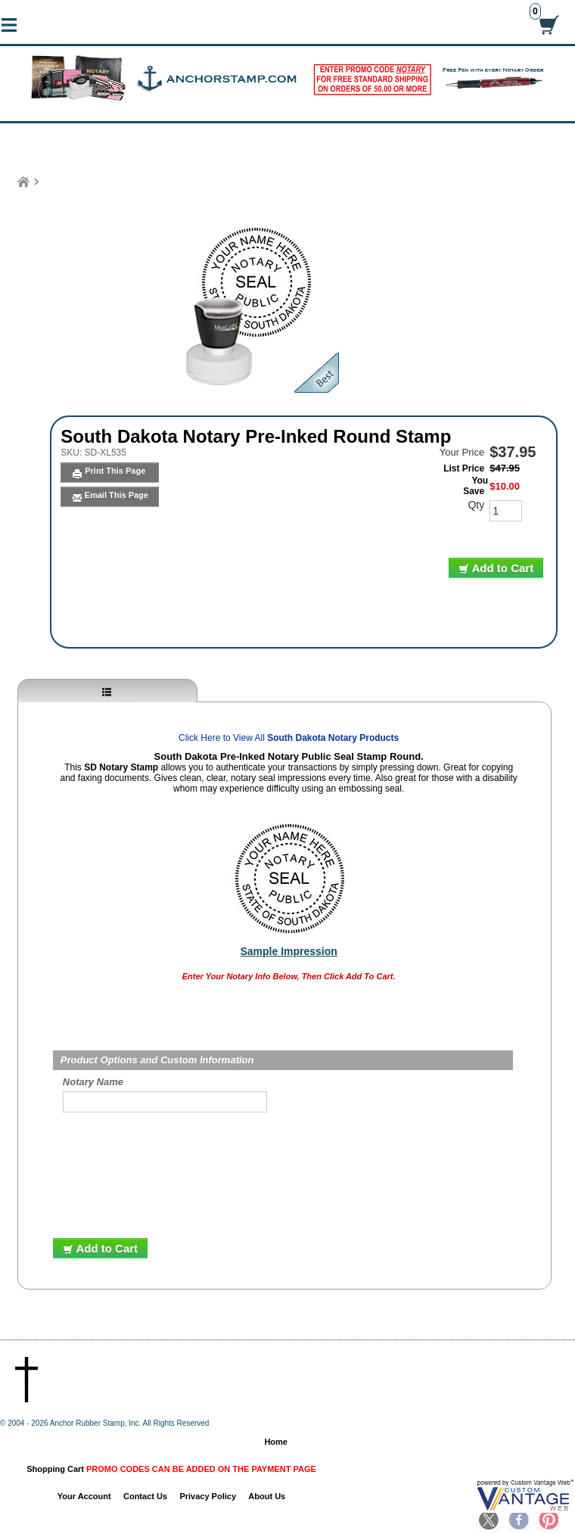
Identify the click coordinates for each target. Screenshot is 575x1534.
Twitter (489, 1521)
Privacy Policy (207, 1496)
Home (276, 1441)
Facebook (519, 1521)
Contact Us (145, 1496)
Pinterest (547, 1521)
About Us (266, 1496)
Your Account (84, 1496)
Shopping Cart (171, 1468)
